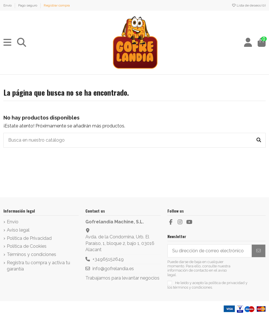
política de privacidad (227, 283)
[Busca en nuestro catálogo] (259, 140)
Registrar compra (57, 5)
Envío (7, 5)
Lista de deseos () (249, 5)
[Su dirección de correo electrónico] (210, 251)
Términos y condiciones (31, 254)
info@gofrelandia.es (113, 268)
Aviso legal (18, 230)
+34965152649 (108, 259)
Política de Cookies (27, 246)
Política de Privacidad (29, 238)
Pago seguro (28, 5)
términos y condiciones (192, 287)
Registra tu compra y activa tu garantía (38, 266)
